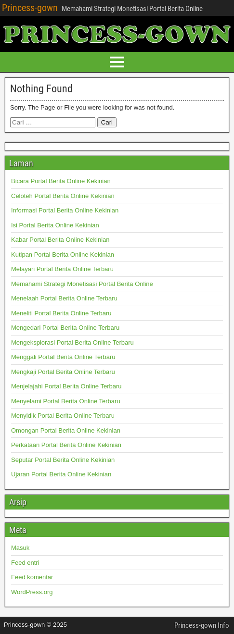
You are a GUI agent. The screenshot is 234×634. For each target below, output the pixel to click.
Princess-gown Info (201, 625)
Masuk (20, 547)
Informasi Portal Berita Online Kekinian (64, 210)
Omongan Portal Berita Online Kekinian (65, 430)
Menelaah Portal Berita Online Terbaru (64, 298)
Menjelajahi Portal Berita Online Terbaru (66, 386)
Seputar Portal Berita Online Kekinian (63, 459)
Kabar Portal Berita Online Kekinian (60, 239)
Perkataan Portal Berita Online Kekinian (66, 444)
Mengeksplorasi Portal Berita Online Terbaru (72, 342)
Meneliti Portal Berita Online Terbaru (61, 313)
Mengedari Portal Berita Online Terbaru (65, 327)
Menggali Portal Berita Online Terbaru (63, 357)
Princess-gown (30, 7)
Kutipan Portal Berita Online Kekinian (62, 254)
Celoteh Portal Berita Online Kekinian (63, 195)
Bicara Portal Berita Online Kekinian (61, 181)
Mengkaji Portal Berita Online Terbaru (63, 371)
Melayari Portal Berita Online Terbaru (62, 269)
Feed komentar (32, 577)
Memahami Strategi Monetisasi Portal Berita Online (82, 283)
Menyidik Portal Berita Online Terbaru (63, 415)
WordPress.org (31, 592)
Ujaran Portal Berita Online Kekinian (61, 474)
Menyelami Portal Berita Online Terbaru (65, 401)
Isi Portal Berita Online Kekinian (55, 225)
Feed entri (25, 562)
